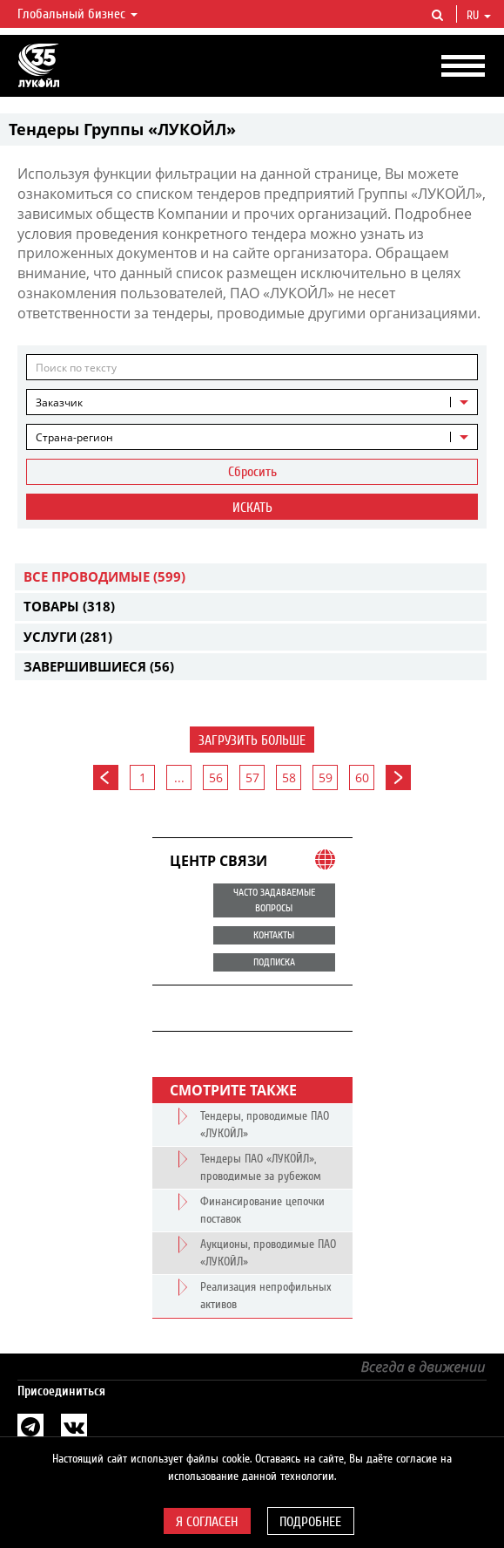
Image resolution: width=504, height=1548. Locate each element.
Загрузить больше (252, 740)
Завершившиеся (99, 666)
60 (362, 777)
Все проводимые (104, 576)
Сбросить (252, 472)
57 (252, 777)
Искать (252, 507)
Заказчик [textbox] (59, 402)
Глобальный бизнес (77, 14)
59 (326, 777)
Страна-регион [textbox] (74, 437)
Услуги (68, 636)
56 (216, 777)
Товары (69, 606)
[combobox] (252, 402)
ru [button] (479, 16)
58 (289, 777)
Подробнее (310, 1522)
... (179, 777)
